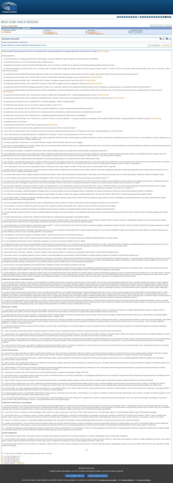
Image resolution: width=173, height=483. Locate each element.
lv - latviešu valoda (145, 17)
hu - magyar (150, 17)
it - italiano (143, 17)
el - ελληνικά (131, 17)
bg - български (118, 17)
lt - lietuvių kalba (147, 17)
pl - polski (157, 17)
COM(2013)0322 (118, 98)
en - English (134, 17)
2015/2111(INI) (12, 26)
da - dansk (125, 17)
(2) (2, 458)
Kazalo (5, 22)
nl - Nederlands (154, 17)
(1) (2, 456)
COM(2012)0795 (102, 95)
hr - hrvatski (141, 17)
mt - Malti (152, 17)
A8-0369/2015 (7, 32)
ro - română (161, 17)
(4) (2, 460)
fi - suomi (168, 17)
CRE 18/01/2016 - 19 (51, 33)
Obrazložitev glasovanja (95, 33)
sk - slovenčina (163, 17)
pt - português (159, 17)
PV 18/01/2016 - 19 (50, 32)
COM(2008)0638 (95, 77)
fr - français (136, 17)
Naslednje (20, 22)
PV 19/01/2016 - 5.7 (94, 32)
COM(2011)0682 (155, 118)
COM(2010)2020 (96, 83)
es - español (120, 17)
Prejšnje (13, 22)
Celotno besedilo (33, 22)
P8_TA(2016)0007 (136, 32)
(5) (2, 461)
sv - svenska (170, 17)
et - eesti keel (129, 17)
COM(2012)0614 (7, 92)
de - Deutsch (127, 17)
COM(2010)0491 (89, 80)
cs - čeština (122, 17)
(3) (2, 459)
